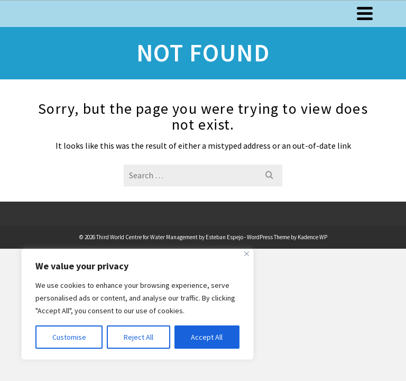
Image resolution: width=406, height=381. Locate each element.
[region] (137, 304)
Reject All (138, 337)
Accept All (207, 337)
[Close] (246, 253)
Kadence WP (312, 237)
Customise (69, 337)
